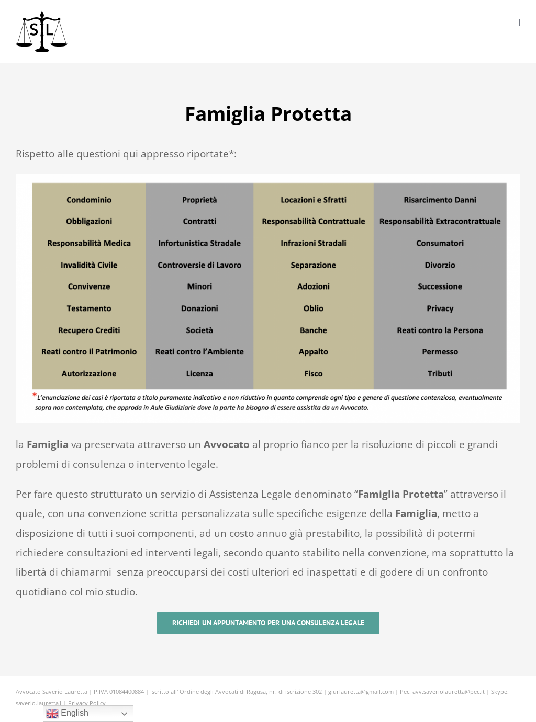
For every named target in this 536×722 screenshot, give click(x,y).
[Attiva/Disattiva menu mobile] (518, 22)
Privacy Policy (87, 703)
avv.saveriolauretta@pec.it (448, 691)
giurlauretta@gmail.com (361, 691)
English (67, 713)
